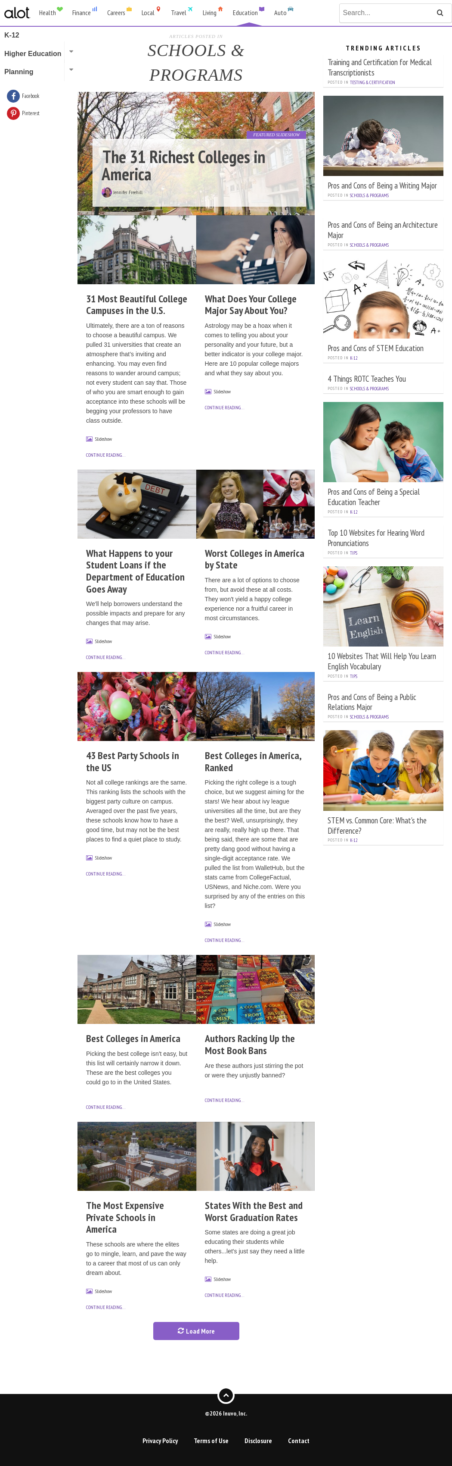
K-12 (354, 358)
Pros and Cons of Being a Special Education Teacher (374, 496)
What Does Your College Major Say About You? (251, 304)
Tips (353, 553)
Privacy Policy (160, 1440)
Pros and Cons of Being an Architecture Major (383, 229)
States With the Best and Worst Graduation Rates (254, 1211)
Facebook (30, 96)
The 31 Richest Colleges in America (183, 165)
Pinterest (31, 113)
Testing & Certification (372, 82)
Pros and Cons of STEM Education (376, 347)
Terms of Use (211, 1440)
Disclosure (258, 1440)
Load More (196, 1331)
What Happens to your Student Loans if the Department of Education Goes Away (135, 571)
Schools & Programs (369, 195)
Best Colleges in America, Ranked (253, 761)
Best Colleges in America (133, 1038)
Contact (299, 1440)
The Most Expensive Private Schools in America (125, 1217)
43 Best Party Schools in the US (132, 761)
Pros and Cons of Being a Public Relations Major (372, 702)
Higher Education (32, 53)
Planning (19, 71)
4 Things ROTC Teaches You (367, 378)
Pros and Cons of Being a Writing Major (382, 185)
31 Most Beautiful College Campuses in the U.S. (136, 304)
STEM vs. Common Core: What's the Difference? (377, 825)
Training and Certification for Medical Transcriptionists (380, 67)
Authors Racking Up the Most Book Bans (250, 1044)
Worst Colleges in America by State (254, 559)
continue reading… (105, 455)
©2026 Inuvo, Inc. (226, 1413)
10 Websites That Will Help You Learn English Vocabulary (382, 661)
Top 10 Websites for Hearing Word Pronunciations (376, 537)
